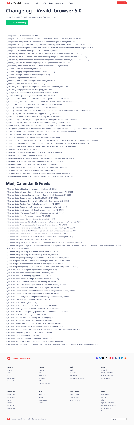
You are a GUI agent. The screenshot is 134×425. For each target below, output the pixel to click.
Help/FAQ (41, 394)
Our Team (104, 397)
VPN (44, 3)
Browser (28, 3)
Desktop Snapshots (107, 373)
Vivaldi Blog (104, 370)
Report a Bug (43, 400)
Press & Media (74, 394)
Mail (37, 3)
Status (44, 419)
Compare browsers (44, 383)
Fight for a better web (107, 403)
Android (9, 373)
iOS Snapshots (105, 378)
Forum (9, 400)
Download (10, 381)
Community (60, 3)
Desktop (9, 370)
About (72, 3)
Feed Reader (74, 375)
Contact (41, 403)
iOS (8, 375)
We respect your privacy (108, 405)
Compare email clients (77, 378)
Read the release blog (17, 23)
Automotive (11, 378)
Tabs (40, 373)
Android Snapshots (107, 375)
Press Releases (74, 397)
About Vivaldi (105, 394)
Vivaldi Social (11, 394)
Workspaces (42, 375)
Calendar (72, 373)
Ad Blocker (42, 378)
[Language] (119, 419)
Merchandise (11, 408)
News (51, 3)
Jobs (102, 400)
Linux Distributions (76, 400)
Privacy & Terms (106, 408)
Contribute (10, 405)
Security (103, 411)
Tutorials (41, 397)
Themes (9, 403)
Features (41, 370)
